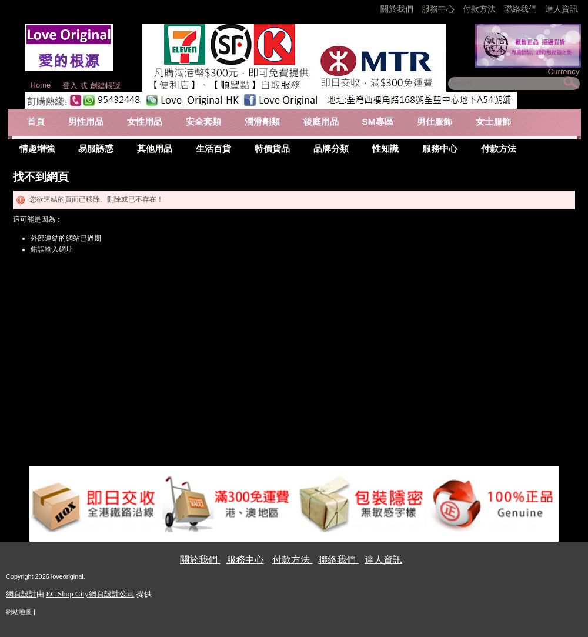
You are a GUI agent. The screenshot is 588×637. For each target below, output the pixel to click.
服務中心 (438, 9)
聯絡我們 (521, 9)
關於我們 (398, 9)
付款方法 (480, 9)
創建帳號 (105, 85)
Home (41, 85)
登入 (70, 85)
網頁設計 (21, 593)
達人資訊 (561, 9)
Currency (563, 71)
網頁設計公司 (112, 593)
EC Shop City (67, 593)
